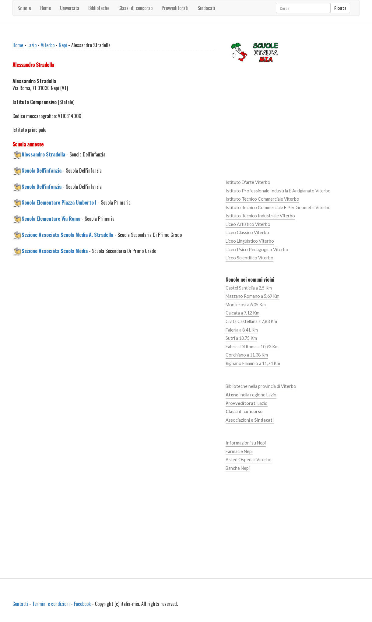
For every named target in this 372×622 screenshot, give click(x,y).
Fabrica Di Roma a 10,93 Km (252, 346)
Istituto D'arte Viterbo (248, 182)
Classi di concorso (135, 8)
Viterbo (47, 45)
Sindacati (206, 8)
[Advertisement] (114, 312)
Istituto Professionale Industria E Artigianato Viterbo (278, 190)
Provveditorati (175, 8)
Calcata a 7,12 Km (242, 312)
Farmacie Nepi (239, 451)
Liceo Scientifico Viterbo (249, 257)
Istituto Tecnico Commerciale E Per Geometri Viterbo (278, 207)
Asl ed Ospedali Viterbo (249, 459)
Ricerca (340, 8)
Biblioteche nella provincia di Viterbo (261, 386)
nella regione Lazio (251, 394)
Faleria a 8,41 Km (242, 329)
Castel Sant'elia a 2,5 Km (249, 287)
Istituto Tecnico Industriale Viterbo (260, 215)
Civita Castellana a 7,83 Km (251, 321)
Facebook (82, 603)
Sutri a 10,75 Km (241, 338)
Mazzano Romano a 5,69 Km (252, 296)
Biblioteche (98, 8)
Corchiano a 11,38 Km (247, 354)
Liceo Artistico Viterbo (248, 224)
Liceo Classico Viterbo (247, 232)
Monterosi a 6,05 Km (246, 304)
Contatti (20, 603)
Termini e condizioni (51, 603)
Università (69, 8)
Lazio (32, 45)
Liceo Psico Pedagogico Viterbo (257, 249)
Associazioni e (250, 420)
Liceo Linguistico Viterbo (250, 241)
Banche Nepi (238, 468)
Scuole (24, 8)
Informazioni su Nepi (246, 442)
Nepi (63, 45)
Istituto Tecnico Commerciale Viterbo (262, 199)
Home (45, 8)
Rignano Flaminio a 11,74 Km (253, 363)
